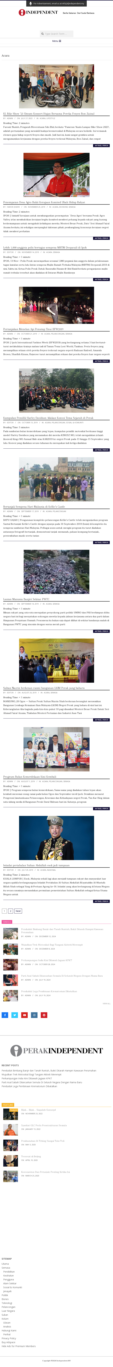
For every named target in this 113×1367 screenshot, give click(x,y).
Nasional (51, 870)
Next (18, 911)
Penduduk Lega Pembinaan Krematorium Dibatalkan (49, 991)
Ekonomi (63, 207)
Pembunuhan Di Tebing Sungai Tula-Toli (42, 1141)
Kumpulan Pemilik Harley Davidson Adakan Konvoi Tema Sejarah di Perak (48, 417)
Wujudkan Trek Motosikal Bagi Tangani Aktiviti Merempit (52, 945)
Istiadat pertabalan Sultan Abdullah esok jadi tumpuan (36, 865)
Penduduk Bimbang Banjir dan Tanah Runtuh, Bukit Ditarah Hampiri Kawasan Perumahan (62, 930)
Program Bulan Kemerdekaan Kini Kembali (29, 776)
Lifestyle (50, 118)
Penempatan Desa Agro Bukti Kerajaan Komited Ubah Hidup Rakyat (45, 202)
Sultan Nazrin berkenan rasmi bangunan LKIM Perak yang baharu (44, 688)
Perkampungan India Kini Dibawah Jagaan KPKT (46, 960)
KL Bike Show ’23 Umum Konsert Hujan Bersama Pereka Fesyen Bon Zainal (48, 113)
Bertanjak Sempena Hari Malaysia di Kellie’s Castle (34, 506)
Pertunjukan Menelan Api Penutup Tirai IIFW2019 (33, 329)
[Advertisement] (56, 24)
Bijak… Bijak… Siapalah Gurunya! (38, 1110)
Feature (13, 1110)
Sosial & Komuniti (74, 422)
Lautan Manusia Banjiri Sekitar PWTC (26, 599)
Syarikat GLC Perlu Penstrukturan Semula (44, 1125)
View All (107, 1003)
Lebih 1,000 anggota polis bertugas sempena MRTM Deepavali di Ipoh (45, 247)
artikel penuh (101, 145)
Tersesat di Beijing (31, 1156)
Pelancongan (57, 334)
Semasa (72, 207)
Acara (42, 118)
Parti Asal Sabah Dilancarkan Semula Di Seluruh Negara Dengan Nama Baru (62, 976)
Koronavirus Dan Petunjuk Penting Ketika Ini (45, 1172)
